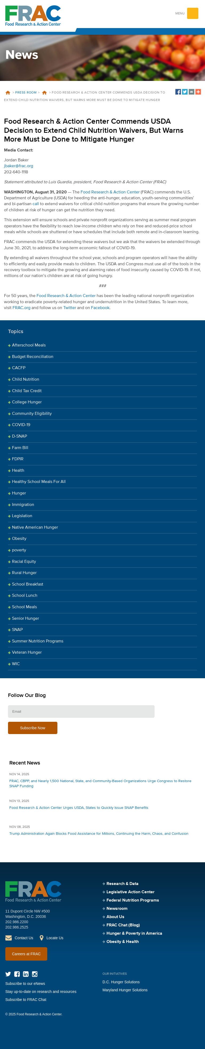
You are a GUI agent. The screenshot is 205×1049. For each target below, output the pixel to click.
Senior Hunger (25, 619)
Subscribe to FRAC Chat (25, 999)
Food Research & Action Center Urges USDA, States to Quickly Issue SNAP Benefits (78, 808)
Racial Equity (24, 562)
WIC (16, 664)
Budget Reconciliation (32, 357)
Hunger (19, 493)
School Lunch (24, 596)
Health (18, 471)
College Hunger (27, 402)
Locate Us (54, 938)
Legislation (22, 516)
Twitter (69, 308)
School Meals (24, 607)
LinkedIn (26, 974)
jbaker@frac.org (18, 166)
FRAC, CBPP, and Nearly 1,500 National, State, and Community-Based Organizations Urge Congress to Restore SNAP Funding (100, 783)
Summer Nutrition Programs (37, 641)
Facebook (100, 308)
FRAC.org (21, 308)
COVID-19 (21, 425)
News (44, 92)
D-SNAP (19, 436)
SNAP (17, 630)
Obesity (19, 539)
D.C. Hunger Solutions (121, 982)
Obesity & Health (123, 942)
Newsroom (117, 909)
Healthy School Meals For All (39, 482)
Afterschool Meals (29, 345)
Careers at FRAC (26, 954)
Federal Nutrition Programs (133, 900)
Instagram (34, 974)
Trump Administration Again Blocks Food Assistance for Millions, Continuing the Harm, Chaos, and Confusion (98, 834)
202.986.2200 (16, 922)
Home (7, 92)
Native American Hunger (35, 527)
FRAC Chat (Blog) (123, 925)
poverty (19, 550)
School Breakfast (27, 584)
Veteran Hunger (27, 652)
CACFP (18, 368)
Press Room (26, 92)
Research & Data (123, 884)
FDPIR (17, 459)
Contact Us (24, 938)
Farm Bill (20, 448)
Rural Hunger (24, 573)
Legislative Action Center (131, 892)
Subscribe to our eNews (25, 983)
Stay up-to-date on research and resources (40, 991)
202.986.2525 (16, 927)
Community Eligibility (32, 414)
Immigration (23, 505)
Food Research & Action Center (110, 192)
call (36, 204)
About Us (115, 917)
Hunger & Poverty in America (134, 933)
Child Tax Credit (27, 391)
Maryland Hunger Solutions (125, 990)
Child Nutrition (25, 379)
